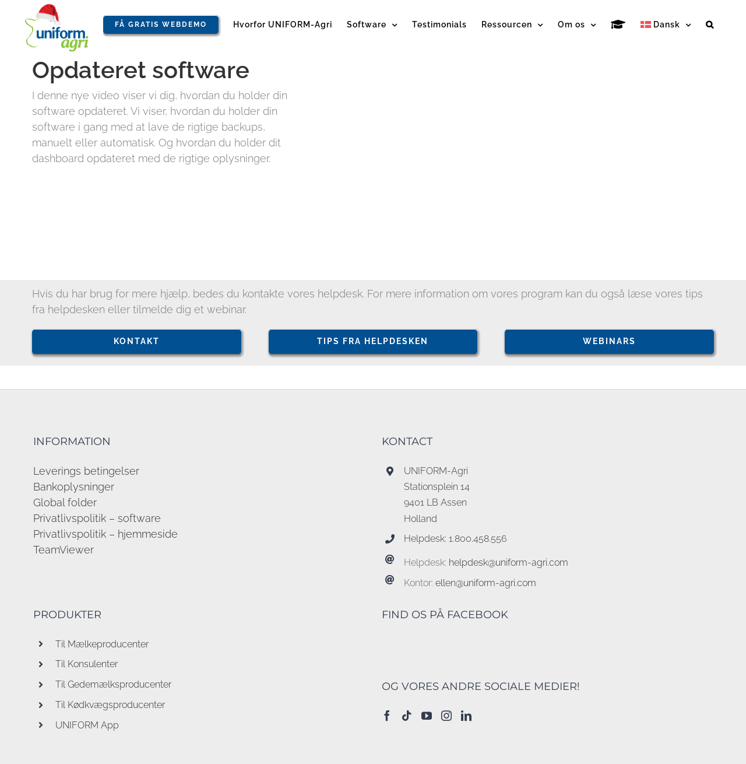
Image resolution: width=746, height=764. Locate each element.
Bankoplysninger (73, 487)
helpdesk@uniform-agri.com (508, 562)
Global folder (65, 502)
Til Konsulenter (86, 664)
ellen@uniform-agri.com (485, 582)
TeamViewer (63, 550)
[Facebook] (387, 715)
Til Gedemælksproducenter (113, 684)
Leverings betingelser (86, 471)
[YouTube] (426, 715)
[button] (710, 24)
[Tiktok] (407, 715)
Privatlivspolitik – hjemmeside (105, 534)
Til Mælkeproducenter (102, 644)
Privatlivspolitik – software (97, 518)
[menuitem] (666, 24)
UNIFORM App (87, 725)
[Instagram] (446, 715)
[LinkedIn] (466, 715)
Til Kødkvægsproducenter (110, 704)
